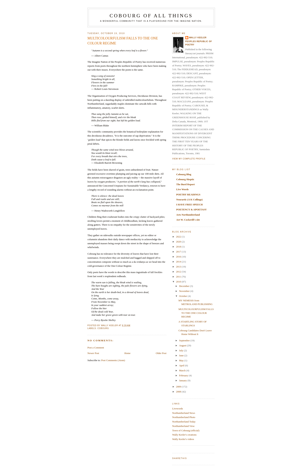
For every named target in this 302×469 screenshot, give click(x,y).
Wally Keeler (197, 38)
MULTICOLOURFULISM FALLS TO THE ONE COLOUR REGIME (196, 313)
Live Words (182, 189)
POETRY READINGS (188, 194)
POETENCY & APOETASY (191, 209)
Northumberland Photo (183, 417)
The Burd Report (185, 184)
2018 (179, 246)
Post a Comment (95, 347)
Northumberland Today (183, 421)
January (183, 380)
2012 (179, 271)
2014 (179, 261)
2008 (179, 391)
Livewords (177, 408)
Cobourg (103, 328)
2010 (179, 281)
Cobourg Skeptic (185, 179)
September (184, 340)
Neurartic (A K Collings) (189, 199)
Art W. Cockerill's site (188, 219)
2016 (179, 256)
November (184, 291)
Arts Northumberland (188, 214)
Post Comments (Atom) (113, 360)
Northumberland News (183, 413)
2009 (179, 386)
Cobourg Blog (183, 174)
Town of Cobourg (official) (185, 430)
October (183, 296)
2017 (179, 251)
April (182, 365)
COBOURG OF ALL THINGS (151, 15)
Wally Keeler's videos (183, 439)
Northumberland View (183, 426)
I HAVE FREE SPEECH (189, 204)
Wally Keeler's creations (184, 434)
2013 (179, 266)
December (184, 286)
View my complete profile (189, 159)
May (181, 360)
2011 (179, 276)
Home (127, 353)
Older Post (161, 353)
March (182, 370)
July (181, 350)
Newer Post (93, 353)
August (183, 345)
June (181, 355)
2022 (179, 236)
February (184, 375)
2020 (179, 241)
